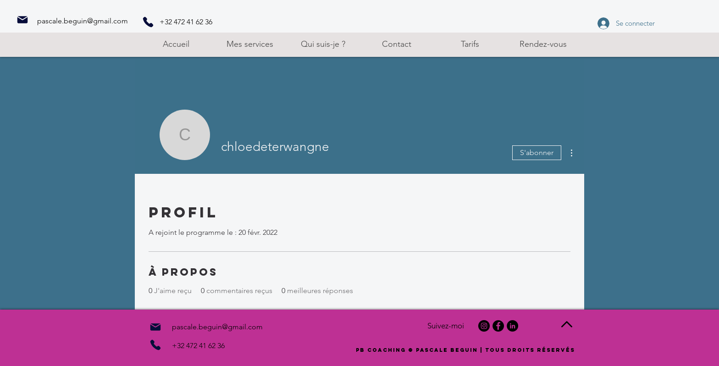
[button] (249, 44)
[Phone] (148, 22)
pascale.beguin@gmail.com (82, 21)
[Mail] (22, 20)
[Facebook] (498, 326)
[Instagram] (484, 326)
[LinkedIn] (512, 326)
